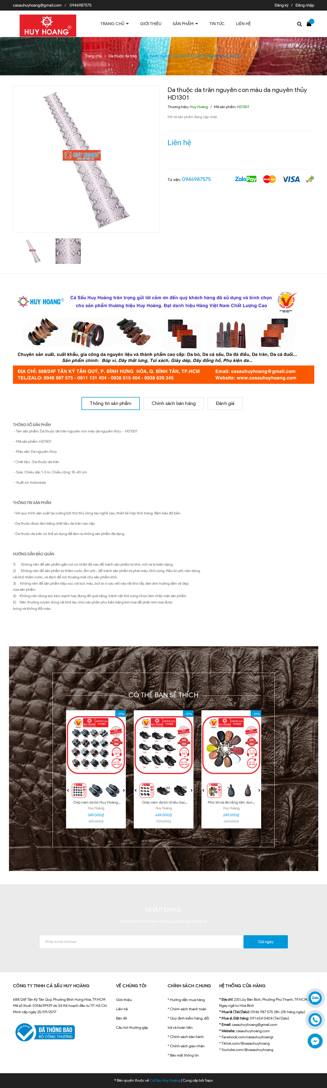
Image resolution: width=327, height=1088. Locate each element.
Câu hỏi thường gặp (132, 1027)
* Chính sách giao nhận (186, 1046)
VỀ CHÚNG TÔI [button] (131, 985)
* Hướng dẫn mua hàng (186, 1000)
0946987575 (80, 5)
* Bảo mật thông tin (183, 1055)
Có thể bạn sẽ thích (163, 695)
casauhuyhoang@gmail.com (37, 5)
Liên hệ (122, 1009)
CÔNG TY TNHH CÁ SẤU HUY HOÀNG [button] (51, 985)
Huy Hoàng (96, 808)
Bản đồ (121, 1018)
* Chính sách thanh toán (187, 1009)
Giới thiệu (124, 1000)
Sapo (209, 1080)
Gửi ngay (265, 941)
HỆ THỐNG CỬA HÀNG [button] (242, 985)
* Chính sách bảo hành (186, 1037)
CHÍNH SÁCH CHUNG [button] (189, 985)
